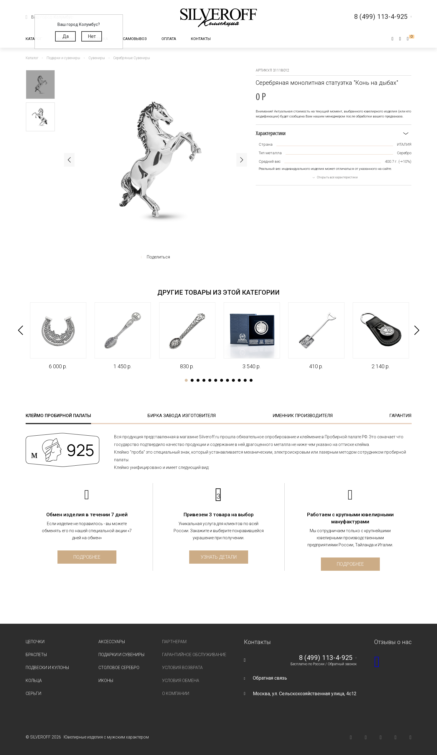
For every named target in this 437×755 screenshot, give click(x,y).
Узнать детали (219, 557)
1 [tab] (186, 380)
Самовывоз (135, 38)
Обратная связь (270, 678)
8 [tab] (227, 380)
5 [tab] (209, 380)
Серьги (33, 693)
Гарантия (400, 415)
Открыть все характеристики (337, 177)
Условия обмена (180, 680)
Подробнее (86, 557)
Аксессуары (111, 641)
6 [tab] (215, 380)
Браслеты (36, 654)
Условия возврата (182, 667)
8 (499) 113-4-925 (326, 657)
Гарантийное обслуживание (194, 654)
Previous (69, 160)
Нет (92, 36)
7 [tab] (221, 380)
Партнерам (174, 641)
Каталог (34, 38)
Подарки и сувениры (121, 654)
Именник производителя (303, 415)
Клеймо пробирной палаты (58, 415)
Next (241, 160)
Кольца (34, 680)
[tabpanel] (58, 336)
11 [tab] (245, 380)
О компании (175, 693)
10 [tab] (239, 380)
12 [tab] (251, 380)
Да (65, 36)
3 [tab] (198, 380)
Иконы (105, 680)
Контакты (201, 38)
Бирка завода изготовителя (182, 415)
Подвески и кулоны (47, 667)
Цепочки (35, 641)
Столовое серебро (118, 667)
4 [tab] (203, 380)
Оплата (168, 38)
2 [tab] (192, 380)
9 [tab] (233, 380)
